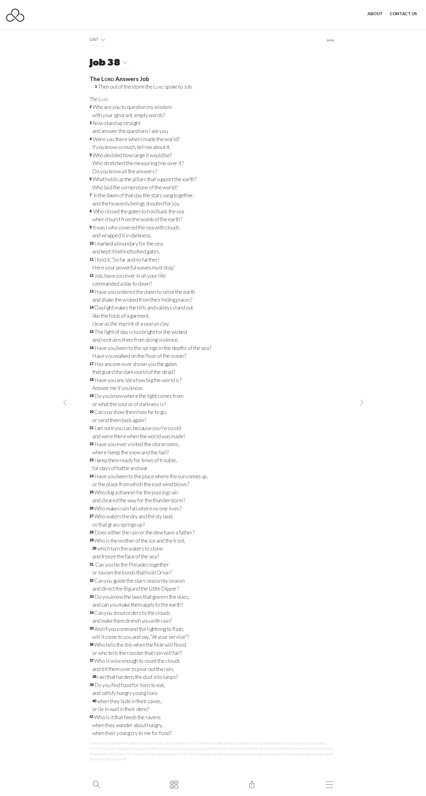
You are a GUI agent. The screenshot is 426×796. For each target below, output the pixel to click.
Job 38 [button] (109, 63)
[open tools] (330, 40)
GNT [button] (98, 39)
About (375, 13)
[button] (103, 39)
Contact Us (403, 13)
